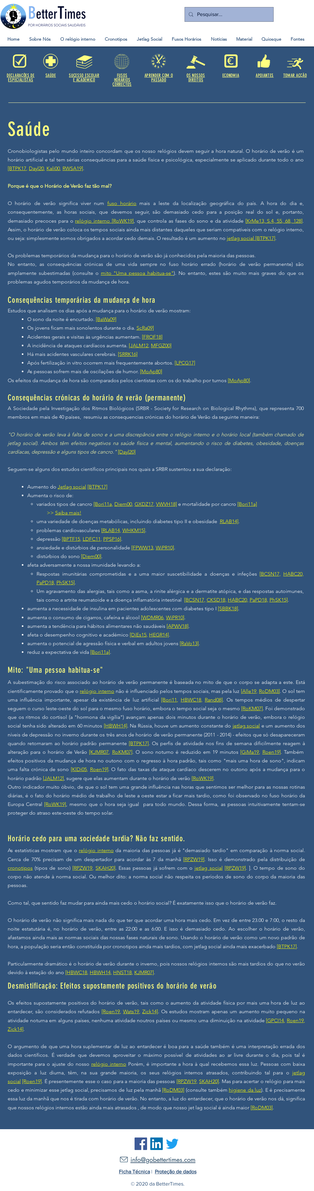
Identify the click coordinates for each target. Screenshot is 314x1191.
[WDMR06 (152, 617)
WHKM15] (133, 530)
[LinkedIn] (156, 1144)
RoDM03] (269, 691)
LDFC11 (92, 539)
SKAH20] (105, 868)
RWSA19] (72, 168)
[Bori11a (103, 504)
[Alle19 (248, 691)
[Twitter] (172, 1144)
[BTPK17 (17, 168)
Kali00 (53, 168)
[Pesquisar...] (228, 14)
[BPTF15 (71, 539)
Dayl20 (36, 168)
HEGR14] (159, 635)
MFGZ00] (161, 345)
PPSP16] (112, 539)
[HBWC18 (76, 972)
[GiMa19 (249, 752)
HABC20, (293, 574)
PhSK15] (65, 582)
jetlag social (241, 238)
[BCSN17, (270, 574)
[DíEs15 (138, 635)
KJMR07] (144, 972)
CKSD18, (217, 600)
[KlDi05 (79, 769)
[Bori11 (169, 700)
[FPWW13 (142, 548)
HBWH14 (100, 972)
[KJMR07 (99, 752)
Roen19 (295, 1020)
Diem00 (123, 504)
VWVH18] (166, 504)
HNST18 (122, 972)
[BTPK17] (265, 238)
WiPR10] (165, 548)
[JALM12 (138, 345)
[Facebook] (141, 1144)
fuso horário (121, 203)
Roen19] (271, 752)
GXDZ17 (144, 504)
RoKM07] (122, 752)
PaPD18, (46, 582)
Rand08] (214, 700)
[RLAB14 (110, 530)
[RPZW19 (82, 868)
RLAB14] (229, 521)
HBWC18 (191, 700)
